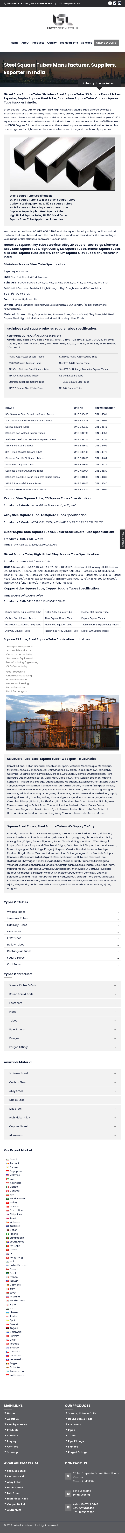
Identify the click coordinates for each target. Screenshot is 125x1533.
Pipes (12, 1012)
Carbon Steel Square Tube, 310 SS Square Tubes (41, 203)
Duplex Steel (17, 1100)
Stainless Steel (18, 1073)
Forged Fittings (18, 1047)
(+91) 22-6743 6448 (85, 1504)
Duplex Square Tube (41, 109)
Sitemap (12, 1452)
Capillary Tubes (17, 925)
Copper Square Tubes (62, 588)
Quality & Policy (17, 1424)
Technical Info (69, 42)
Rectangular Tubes (19, 951)
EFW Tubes (14, 938)
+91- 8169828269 (41, 3)
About (25, 42)
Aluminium (15, 1135)
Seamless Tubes (17, 918)
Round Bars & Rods (21, 994)
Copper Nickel (18, 1126)
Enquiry (12, 1441)
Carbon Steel (17, 1082)
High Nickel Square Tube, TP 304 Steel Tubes (39, 215)
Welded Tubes (16, 912)
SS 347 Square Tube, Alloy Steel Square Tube (39, 207)
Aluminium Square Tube (75, 98)
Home (15, 42)
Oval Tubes (14, 964)
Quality (52, 42)
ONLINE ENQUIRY (106, 42)
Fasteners (15, 1003)
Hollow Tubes (15, 944)
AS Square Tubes (53, 515)
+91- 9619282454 (18, 3)
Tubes (86, 83)
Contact (86, 42)
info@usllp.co (71, 3)
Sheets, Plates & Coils (22, 985)
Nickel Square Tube (18, 554)
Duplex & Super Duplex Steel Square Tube (36, 211)
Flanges (14, 1038)
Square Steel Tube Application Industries (36, 219)
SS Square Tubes (62, 328)
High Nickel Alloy (19, 1117)
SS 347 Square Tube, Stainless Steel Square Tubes (42, 199)
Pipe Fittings (17, 1029)
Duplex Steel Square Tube (73, 532)
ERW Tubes (14, 931)
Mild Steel (15, 1109)
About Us (13, 1419)
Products (38, 42)
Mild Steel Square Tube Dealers (27, 253)
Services (12, 1435)
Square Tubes (104, 83)
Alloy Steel (16, 1091)
